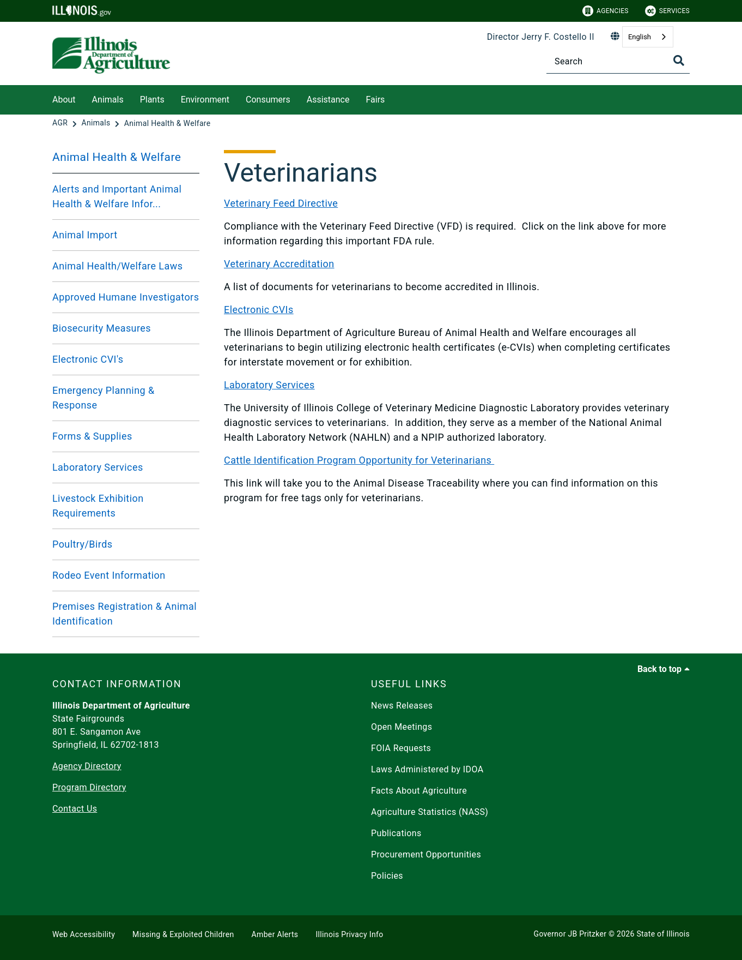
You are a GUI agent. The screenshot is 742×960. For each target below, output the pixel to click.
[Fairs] (393, 98)
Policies (387, 876)
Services (667, 10)
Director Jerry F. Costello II (540, 37)
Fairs (375, 99)
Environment (205, 99)
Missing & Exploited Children (183, 934)
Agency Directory (86, 766)
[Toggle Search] (678, 60)
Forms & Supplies (92, 436)
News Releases (402, 705)
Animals (108, 99)
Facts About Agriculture (419, 790)
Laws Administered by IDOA (427, 769)
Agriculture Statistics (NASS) (429, 812)
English (639, 37)
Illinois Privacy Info (349, 934)
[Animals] (96, 123)
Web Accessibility (83, 934)
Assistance (328, 99)
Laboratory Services (97, 467)
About (64, 99)
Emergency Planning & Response (103, 398)
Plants (152, 99)
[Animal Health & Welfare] (167, 123)
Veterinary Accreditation (279, 263)
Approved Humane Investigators (125, 297)
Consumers (268, 99)
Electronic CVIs (259, 309)
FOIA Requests (401, 748)
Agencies (605, 10)
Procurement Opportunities (426, 854)
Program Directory (89, 787)
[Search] (618, 61)
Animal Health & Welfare (116, 157)
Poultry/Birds (82, 544)
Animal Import (85, 235)
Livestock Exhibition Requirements (98, 506)
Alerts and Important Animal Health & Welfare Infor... (116, 196)
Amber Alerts (275, 934)
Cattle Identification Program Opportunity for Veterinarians (359, 460)
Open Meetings (401, 727)
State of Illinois (663, 933)
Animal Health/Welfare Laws (117, 266)
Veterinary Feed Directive (281, 203)
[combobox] (647, 36)
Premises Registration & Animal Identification (124, 614)
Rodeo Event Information (109, 575)
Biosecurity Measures (101, 328)
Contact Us (74, 808)
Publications (396, 833)
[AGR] (61, 123)
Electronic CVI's (88, 359)
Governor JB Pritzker (570, 933)
